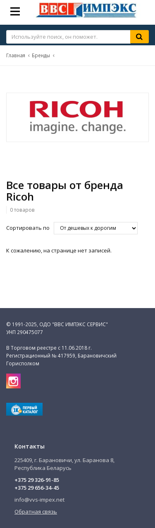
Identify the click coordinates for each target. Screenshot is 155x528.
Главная (15, 55)
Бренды (41, 55)
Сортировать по (28, 227)
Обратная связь (35, 511)
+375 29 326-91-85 (36, 480)
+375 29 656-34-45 (36, 487)
